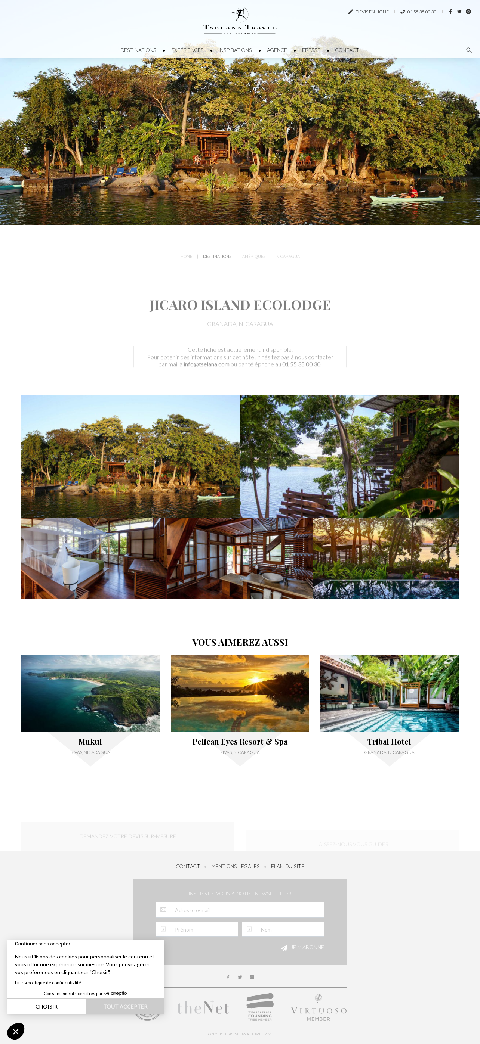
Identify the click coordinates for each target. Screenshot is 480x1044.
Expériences (187, 50)
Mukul (90, 741)
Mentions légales (235, 866)
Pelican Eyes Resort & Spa (240, 741)
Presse (311, 50)
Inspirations (235, 50)
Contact (347, 50)
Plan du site (287, 866)
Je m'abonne (301, 948)
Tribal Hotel (389, 741)
